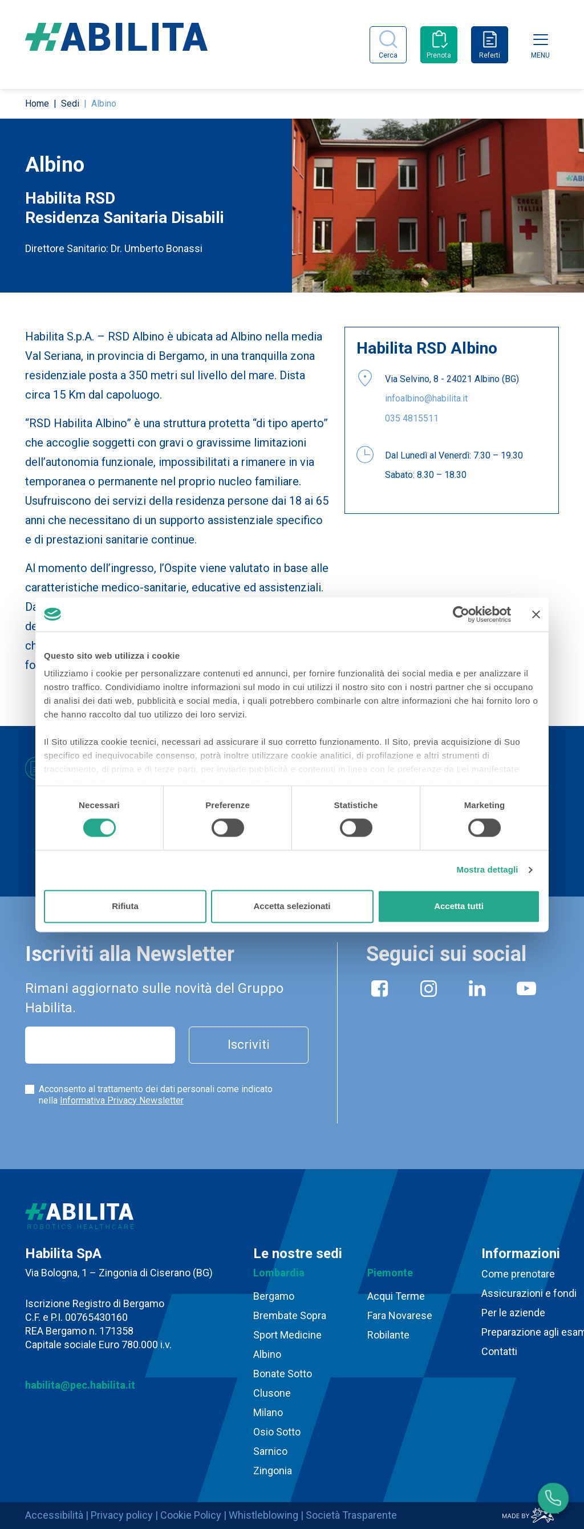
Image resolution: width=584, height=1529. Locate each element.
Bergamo (273, 1296)
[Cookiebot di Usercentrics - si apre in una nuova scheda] (461, 614)
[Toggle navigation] (541, 39)
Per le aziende (513, 1313)
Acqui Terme (396, 1296)
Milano (268, 1412)
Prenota (439, 55)
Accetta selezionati (291, 906)
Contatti (499, 1351)
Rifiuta (125, 906)
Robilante (388, 1335)
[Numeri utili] (553, 1498)
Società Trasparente (351, 1515)
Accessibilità (54, 1515)
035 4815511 (412, 418)
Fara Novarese (399, 1315)
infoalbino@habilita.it (426, 398)
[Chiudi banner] (536, 614)
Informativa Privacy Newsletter (122, 1100)
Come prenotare (518, 1274)
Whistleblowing (263, 1515)
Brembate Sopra (289, 1315)
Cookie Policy (190, 1515)
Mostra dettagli (487, 870)
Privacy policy (122, 1515)
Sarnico (270, 1451)
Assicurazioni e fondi (529, 1293)
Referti (489, 55)
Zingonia (272, 1471)
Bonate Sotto (282, 1374)
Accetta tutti (459, 906)
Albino (267, 1354)
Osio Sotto (277, 1432)
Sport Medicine (287, 1335)
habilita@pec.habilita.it (80, 1385)
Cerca (388, 55)
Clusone (272, 1393)
